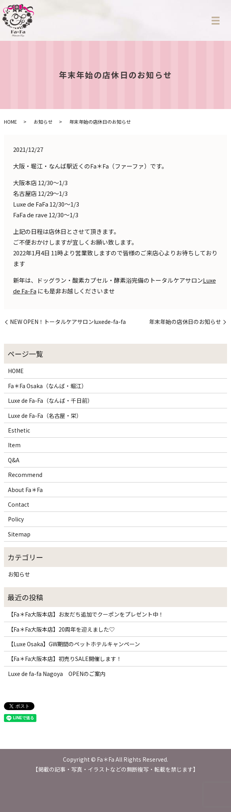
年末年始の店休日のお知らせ (185, 322)
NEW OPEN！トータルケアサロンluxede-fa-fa (68, 322)
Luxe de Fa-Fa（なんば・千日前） (50, 400)
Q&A (13, 460)
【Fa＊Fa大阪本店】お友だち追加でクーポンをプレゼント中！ (86, 614)
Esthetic (19, 430)
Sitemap (19, 534)
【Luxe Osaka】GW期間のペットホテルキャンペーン (74, 644)
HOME (10, 121)
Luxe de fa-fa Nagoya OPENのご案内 (57, 674)
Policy (16, 519)
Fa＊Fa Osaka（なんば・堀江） (47, 386)
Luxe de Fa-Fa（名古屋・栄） (45, 415)
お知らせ (43, 121)
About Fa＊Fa (25, 490)
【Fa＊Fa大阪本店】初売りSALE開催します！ (65, 659)
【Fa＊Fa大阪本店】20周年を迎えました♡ (61, 629)
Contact (18, 504)
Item (14, 445)
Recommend (25, 475)
